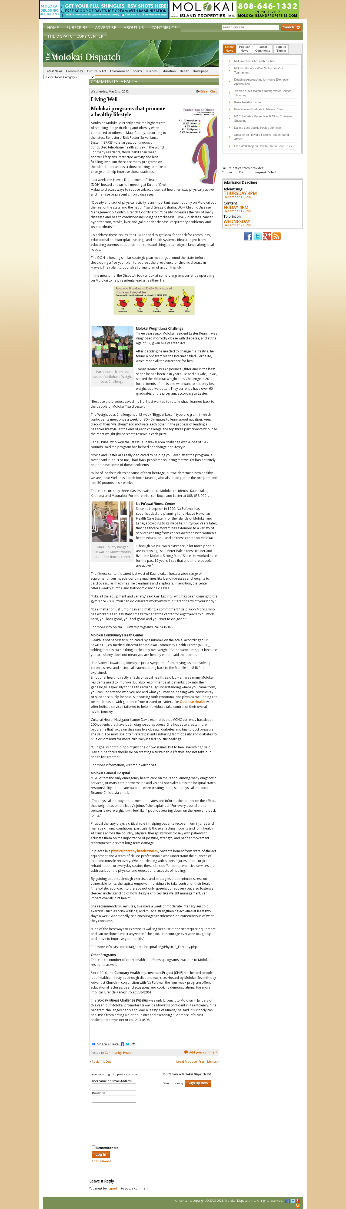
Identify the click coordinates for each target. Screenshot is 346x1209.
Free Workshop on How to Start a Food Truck (263, 146)
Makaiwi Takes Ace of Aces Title (254, 61)
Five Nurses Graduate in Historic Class (259, 109)
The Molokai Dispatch (131, 53)
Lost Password (101, 1161)
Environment (119, 71)
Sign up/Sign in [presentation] (281, 48)
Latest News (53, 71)
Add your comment (200, 1052)
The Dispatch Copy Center (75, 36)
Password (98, 1093)
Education (168, 71)
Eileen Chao (208, 91)
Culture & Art (96, 71)
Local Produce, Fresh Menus (196, 1061)
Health (184, 71)
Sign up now (198, 1083)
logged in (114, 1188)
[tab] (229, 49)
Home (53, 27)
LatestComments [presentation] (262, 48)
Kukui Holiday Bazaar (248, 102)
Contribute (164, 27)
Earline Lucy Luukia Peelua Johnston (257, 127)
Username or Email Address (111, 1081)
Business (151, 71)
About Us (134, 27)
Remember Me (105, 1147)
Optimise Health (192, 701)
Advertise (105, 27)
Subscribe (77, 27)
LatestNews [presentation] (229, 48)
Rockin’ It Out (101, 1061)
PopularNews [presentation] (244, 48)
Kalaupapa (200, 71)
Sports (137, 71)
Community (74, 71)
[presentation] (114, 1123)
